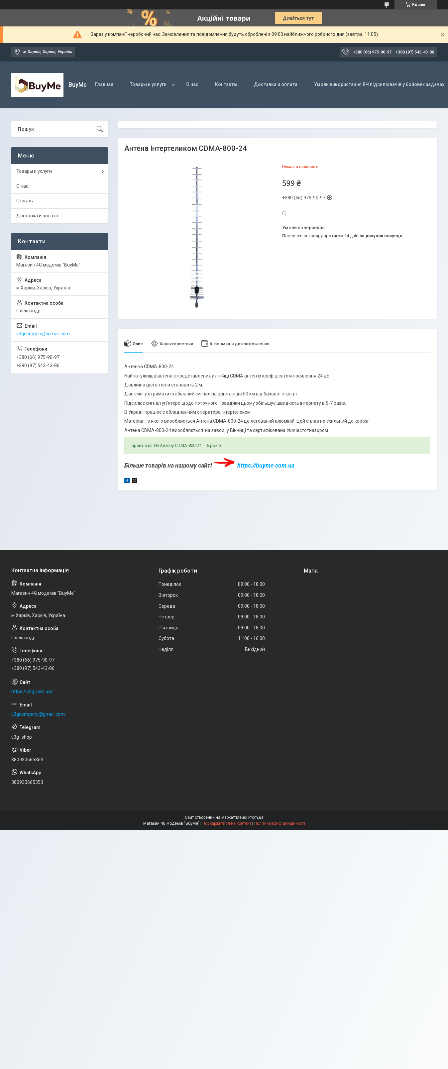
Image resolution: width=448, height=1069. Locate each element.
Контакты (226, 84)
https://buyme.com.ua (265, 465)
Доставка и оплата (275, 84)
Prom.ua (256, 817)
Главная (104, 84)
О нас (192, 84)
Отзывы (25, 200)
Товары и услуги (148, 84)
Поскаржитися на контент (226, 823)
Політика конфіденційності (279, 823)
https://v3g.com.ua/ (32, 691)
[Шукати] (100, 129)
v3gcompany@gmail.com (43, 333)
